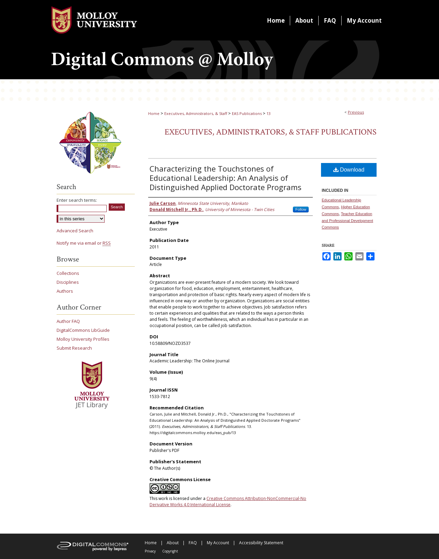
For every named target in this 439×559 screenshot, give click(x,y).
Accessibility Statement (261, 543)
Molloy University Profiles (83, 339)
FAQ (193, 543)
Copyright (170, 551)
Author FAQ (68, 321)
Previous (356, 112)
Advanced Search (75, 231)
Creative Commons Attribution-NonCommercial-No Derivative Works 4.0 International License (228, 502)
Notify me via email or (84, 243)
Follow (300, 209)
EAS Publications (247, 113)
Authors (65, 291)
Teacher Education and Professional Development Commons (347, 221)
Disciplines (68, 282)
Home (153, 113)
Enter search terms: (77, 200)
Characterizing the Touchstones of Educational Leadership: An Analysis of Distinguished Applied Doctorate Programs (225, 177)
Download (349, 170)
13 (268, 113)
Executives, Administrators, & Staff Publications (271, 132)
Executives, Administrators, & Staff (195, 113)
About (173, 543)
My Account (218, 543)
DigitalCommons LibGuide (83, 330)
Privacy (150, 551)
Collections (68, 273)
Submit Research (74, 348)
